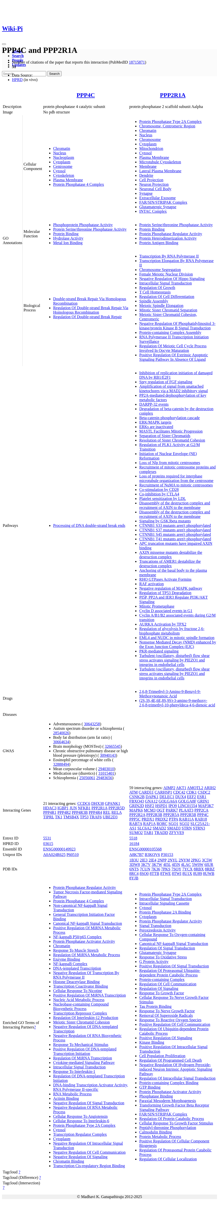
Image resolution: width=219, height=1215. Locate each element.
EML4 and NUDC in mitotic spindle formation (176, 638)
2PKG (196, 860)
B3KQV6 (152, 854)
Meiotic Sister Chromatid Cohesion (81, 1022)
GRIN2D (136, 806)
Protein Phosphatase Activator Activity (84, 941)
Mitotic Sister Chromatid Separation (168, 310)
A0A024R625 (54, 854)
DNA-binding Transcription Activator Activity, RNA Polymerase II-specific (90, 1087)
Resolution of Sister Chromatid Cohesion (172, 440)
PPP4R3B (80, 812)
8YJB (133, 878)
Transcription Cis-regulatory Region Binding (89, 1166)
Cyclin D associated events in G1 (165, 611)
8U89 (197, 873)
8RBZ (210, 869)
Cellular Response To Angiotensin (80, 1116)
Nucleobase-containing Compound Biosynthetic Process (81, 1006)
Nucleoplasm (63, 157)
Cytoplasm (61, 162)
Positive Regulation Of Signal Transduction (174, 966)
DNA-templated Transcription (77, 968)
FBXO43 (136, 801)
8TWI (176, 873)
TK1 (58, 817)
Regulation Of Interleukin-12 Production (85, 1018)
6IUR (208, 864)
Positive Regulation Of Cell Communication (174, 1024)
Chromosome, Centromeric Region (167, 126)
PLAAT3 (186, 810)
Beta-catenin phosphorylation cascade (169, 418)
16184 (134, 843)
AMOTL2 (195, 788)
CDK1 (191, 792)
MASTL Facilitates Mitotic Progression (171, 431)
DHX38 (97, 803)
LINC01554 (187, 806)
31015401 (106, 773)
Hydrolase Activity (68, 238)
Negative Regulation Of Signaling (80, 1157)
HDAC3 (49, 808)
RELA (116, 812)
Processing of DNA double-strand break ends (89, 525)
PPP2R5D (117, 808)
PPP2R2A (137, 815)
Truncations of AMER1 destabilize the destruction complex (170, 563)
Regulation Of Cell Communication (167, 984)
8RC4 (133, 873)
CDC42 (179, 792)
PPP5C (134, 819)
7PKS (165, 869)
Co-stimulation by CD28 (159, 489)
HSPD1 (161, 806)
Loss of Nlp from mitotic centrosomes (169, 463)
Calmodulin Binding (155, 1132)
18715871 (137, 62)
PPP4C (86, 95)
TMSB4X (71, 817)
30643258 (92, 724)
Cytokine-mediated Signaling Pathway (84, 1062)
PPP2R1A (173, 95)
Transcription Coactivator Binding (80, 986)
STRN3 (199, 828)
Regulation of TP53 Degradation (165, 593)
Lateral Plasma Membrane (160, 171)
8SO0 (144, 873)
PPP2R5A (171, 815)
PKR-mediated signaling (159, 651)
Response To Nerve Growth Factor (167, 1011)
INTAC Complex (153, 211)
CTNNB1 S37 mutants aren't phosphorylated (175, 530)
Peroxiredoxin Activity (157, 930)
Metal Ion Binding (68, 243)
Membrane (147, 166)
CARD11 (146, 792)
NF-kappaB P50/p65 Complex (77, 937)
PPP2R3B (154, 815)
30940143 (108, 755)
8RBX (199, 869)
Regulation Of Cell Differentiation (166, 296)
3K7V (146, 864)
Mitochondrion (151, 148)
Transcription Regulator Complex (80, 1134)
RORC (162, 824)
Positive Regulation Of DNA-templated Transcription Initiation (84, 1051)
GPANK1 (112, 803)
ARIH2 (210, 788)
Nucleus (59, 153)
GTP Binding (149, 1087)
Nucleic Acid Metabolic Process (79, 1000)
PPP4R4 (95, 812)
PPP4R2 (64, 812)
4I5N (176, 864)
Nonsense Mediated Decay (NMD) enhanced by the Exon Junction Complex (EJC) (177, 644)
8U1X (187, 873)
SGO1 (173, 824)
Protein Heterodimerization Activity (168, 238)
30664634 (61, 742)
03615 (48, 843)
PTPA (173, 819)
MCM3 (150, 810)
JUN (73, 808)
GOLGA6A (168, 801)
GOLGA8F (187, 801)
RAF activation (151, 584)
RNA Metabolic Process (72, 1094)
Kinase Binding (151, 1042)
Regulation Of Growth (157, 287)
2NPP (162, 860)
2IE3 (144, 860)
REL (106, 812)
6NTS (134, 869)
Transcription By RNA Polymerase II (169, 256)
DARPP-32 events (154, 404)
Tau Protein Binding (155, 1006)
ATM (133, 792)
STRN (187, 828)
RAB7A (135, 824)
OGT (161, 810)
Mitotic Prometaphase (156, 606)
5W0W (198, 864)
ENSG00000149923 (59, 849)
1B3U (134, 860)
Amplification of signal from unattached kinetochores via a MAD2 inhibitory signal (173, 388)
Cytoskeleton (63, 175)
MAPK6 (136, 810)
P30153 (167, 854)
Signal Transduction (155, 926)
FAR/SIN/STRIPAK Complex (163, 202)
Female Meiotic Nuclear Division (166, 274)
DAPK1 (152, 797)
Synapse (145, 193)
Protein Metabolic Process (160, 1136)
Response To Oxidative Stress (163, 957)
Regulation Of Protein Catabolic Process (171, 1119)
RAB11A (186, 819)
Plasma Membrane (68, 180)
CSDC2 (204, 792)
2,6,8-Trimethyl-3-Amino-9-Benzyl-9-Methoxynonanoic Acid (170, 693)
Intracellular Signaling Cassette (164, 903)
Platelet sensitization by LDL (162, 498)
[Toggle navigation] (4, 44)
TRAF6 (96, 817)
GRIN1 (203, 801)
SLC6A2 (144, 828)
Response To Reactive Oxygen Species (170, 1020)
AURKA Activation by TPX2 (162, 624)
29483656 (104, 778)
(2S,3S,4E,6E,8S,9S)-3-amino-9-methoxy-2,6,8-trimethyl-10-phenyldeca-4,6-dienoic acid (177, 702)
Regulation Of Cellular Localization (168, 1159)
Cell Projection (151, 180)
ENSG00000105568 (145, 849)
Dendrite (146, 175)
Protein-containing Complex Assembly (170, 332)
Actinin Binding (66, 1098)
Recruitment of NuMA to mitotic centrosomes (176, 485)
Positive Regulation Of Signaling (165, 1038)
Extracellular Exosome (157, 198)
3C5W (207, 860)
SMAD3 (174, 828)
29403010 (106, 769)
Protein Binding (66, 234)
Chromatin (61, 148)
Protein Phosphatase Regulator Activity (170, 234)
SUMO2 (136, 833)
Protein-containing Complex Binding (168, 1083)
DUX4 (180, 797)
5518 (133, 838)
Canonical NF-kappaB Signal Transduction (87, 923)
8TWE (165, 873)
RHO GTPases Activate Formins (165, 579)
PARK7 (172, 810)
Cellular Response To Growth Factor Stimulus (176, 1123)
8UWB (208, 873)
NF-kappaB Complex (70, 964)
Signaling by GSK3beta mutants (165, 521)
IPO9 (172, 806)
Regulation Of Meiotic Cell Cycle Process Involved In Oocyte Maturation (173, 348)
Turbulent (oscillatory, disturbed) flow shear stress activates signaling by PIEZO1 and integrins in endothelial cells (174, 660)
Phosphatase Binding (156, 1096)
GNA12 (151, 801)
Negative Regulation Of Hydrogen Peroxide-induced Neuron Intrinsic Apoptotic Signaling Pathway (175, 1069)
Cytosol (59, 171)
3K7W (157, 864)
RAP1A (149, 824)
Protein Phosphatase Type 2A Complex (170, 121)
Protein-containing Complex (162, 979)
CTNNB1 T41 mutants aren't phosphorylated (175, 539)
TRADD (161, 833)
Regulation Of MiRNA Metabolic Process (86, 955)
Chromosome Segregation (160, 270)
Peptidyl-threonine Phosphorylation (167, 1127)
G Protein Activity (153, 961)
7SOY (176, 869)
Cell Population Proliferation (162, 1056)
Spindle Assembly (153, 301)
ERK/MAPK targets (155, 422)
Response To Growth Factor (161, 993)
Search (18, 56)
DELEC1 (166, 797)
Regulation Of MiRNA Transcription (82, 1058)
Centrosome (62, 166)
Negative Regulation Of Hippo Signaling (172, 279)
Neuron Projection (154, 184)
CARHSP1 (163, 792)
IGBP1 (62, 808)
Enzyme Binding (66, 959)
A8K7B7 (136, 854)
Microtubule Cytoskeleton (160, 162)
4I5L (167, 864)
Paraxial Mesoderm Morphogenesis (167, 1101)
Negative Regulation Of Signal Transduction (88, 1103)
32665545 (113, 746)
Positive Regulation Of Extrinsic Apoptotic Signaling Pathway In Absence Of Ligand (173, 357)
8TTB (154, 873)
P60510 (73, 854)
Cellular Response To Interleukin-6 (81, 1121)
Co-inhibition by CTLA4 (159, 494)
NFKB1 (84, 808)
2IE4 (152, 860)
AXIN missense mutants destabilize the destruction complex (170, 554)
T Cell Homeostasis (155, 292)
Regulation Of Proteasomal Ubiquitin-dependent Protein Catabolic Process (169, 972)
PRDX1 (148, 819)
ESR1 (201, 797)
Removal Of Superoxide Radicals (166, 1015)
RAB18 (201, 819)
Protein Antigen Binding (158, 243)
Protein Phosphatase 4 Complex (78, 184)
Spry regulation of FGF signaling (165, 382)
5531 (47, 838)
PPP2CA (201, 810)
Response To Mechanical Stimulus (80, 1044)
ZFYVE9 (176, 833)
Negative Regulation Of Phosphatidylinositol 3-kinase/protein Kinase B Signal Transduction (177, 325)
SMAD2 (159, 828)
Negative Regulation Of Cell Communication (89, 1152)
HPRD (17, 80)
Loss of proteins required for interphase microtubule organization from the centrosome (176, 478)
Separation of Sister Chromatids (164, 436)
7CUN (145, 869)
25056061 (87, 778)
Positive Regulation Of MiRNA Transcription (89, 995)
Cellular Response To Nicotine (77, 991)
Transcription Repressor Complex (80, 1013)
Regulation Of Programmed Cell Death (170, 1060)
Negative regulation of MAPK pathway (170, 588)
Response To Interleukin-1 (74, 1071)
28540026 (61, 733)
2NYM (184, 860)
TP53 (84, 817)
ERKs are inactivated (156, 427)
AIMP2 (169, 788)
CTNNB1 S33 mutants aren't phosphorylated (175, 525)
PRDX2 (161, 819)
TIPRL (48, 817)
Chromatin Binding (68, 1161)
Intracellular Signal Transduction (165, 283)
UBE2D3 (110, 817)
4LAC (186, 864)
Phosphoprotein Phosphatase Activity (83, 225)
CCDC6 (83, 803)
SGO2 (184, 824)
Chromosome (150, 139)
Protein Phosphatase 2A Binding (165, 912)
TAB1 (148, 833)
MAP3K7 (206, 806)
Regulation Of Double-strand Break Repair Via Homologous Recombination (90, 310)
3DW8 (134, 864)
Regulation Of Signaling (158, 988)
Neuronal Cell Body (155, 189)
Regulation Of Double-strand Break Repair (87, 317)
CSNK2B (136, 797)
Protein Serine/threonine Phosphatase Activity (90, 229)
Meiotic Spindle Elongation (161, 305)
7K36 (155, 869)
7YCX (187, 869)
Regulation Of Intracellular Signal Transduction (177, 1078)
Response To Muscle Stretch (76, 950)
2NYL (173, 860)
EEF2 (191, 797)
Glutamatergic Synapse (157, 207)
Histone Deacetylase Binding (76, 982)
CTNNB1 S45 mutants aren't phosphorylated (175, 534)
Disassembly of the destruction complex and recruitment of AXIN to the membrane (174, 505)
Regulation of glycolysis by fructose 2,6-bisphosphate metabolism (171, 631)
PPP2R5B (188, 815)
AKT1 (181, 788)
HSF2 (149, 806)
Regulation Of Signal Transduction (167, 948)
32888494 (61, 764)
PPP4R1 (49, 812)
